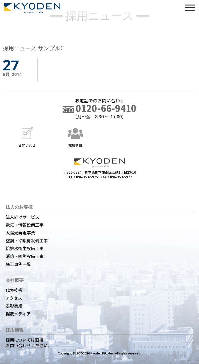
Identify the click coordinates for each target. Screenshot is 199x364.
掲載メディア (18, 314)
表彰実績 (14, 306)
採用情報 (75, 136)
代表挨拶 (14, 290)
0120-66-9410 (99, 108)
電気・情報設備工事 (25, 225)
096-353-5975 (87, 176)
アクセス (14, 298)
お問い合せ (27, 136)
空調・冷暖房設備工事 (27, 240)
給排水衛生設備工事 (25, 248)
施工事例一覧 (18, 264)
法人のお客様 (19, 207)
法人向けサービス (22, 217)
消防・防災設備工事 (25, 256)
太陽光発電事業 (20, 233)
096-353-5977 (121, 176)
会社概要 (15, 280)
